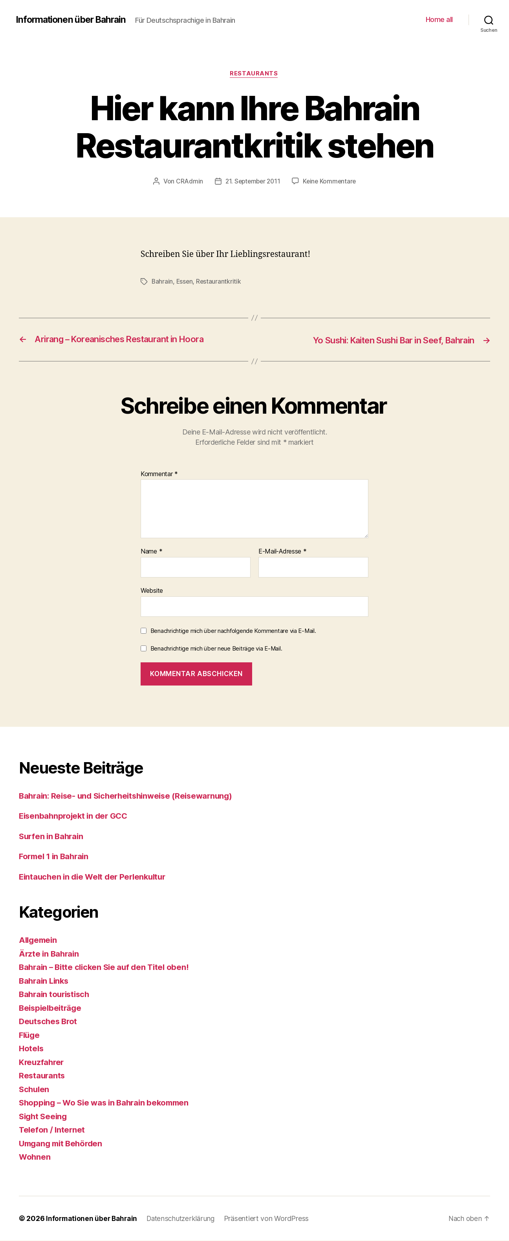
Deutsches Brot (49, 1022)
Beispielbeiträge (51, 1008)
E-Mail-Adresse (282, 551)
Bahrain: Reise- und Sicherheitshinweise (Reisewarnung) (131, 796)
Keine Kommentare (331, 182)
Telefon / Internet (52, 1130)
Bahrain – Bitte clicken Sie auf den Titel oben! (107, 967)
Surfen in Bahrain (52, 836)
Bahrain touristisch (56, 994)
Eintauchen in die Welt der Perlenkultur (96, 877)
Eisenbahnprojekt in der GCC (76, 816)
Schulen (35, 1089)
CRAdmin (187, 182)
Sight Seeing (44, 1117)
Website (152, 591)
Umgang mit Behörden (63, 1144)
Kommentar (159, 474)
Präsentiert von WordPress (270, 1219)
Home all (439, 19)
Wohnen (35, 1157)
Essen (185, 282)
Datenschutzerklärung (183, 1219)
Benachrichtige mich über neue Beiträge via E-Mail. (216, 649)
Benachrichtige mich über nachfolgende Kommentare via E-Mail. (233, 630)
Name (151, 551)
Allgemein (39, 940)
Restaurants (254, 74)
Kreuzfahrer (42, 1062)
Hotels (31, 1049)
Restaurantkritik (220, 282)
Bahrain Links (45, 981)
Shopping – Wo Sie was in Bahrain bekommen (107, 1103)
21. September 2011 (252, 182)
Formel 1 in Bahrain (56, 857)
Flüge (30, 1035)
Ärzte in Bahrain (50, 954)
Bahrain (162, 282)
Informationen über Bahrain (74, 19)
